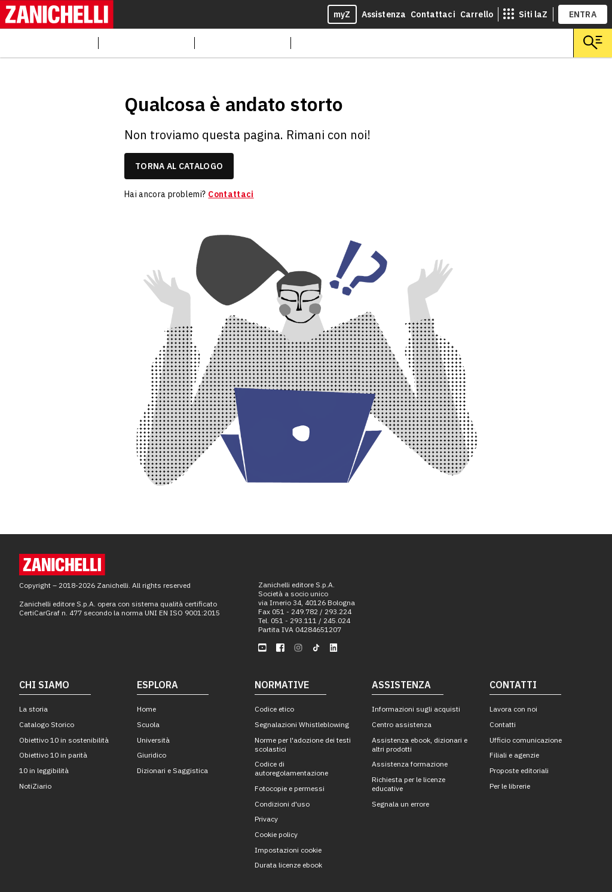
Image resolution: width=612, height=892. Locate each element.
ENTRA (583, 14)
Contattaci (433, 14)
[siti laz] (525, 14)
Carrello (476, 14)
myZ (342, 14)
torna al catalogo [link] (179, 166)
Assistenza (384, 14)
